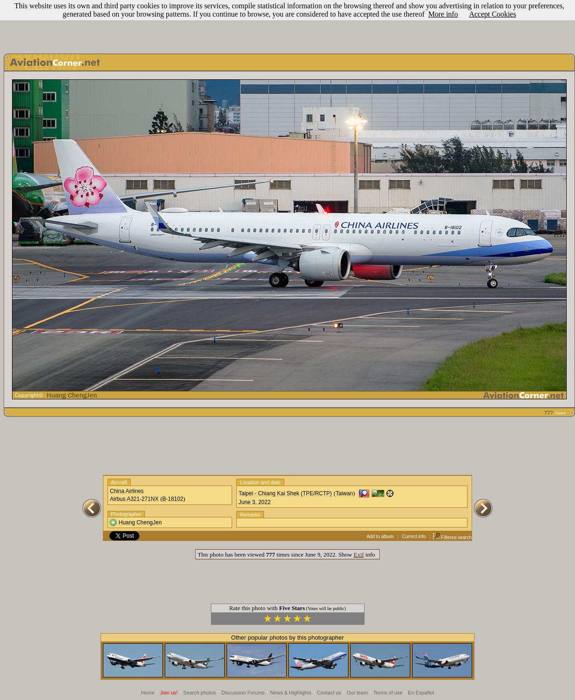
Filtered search (452, 537)
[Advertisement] (287, 24)
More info (443, 14)
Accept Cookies (492, 14)
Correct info (414, 536)
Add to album (380, 536)
